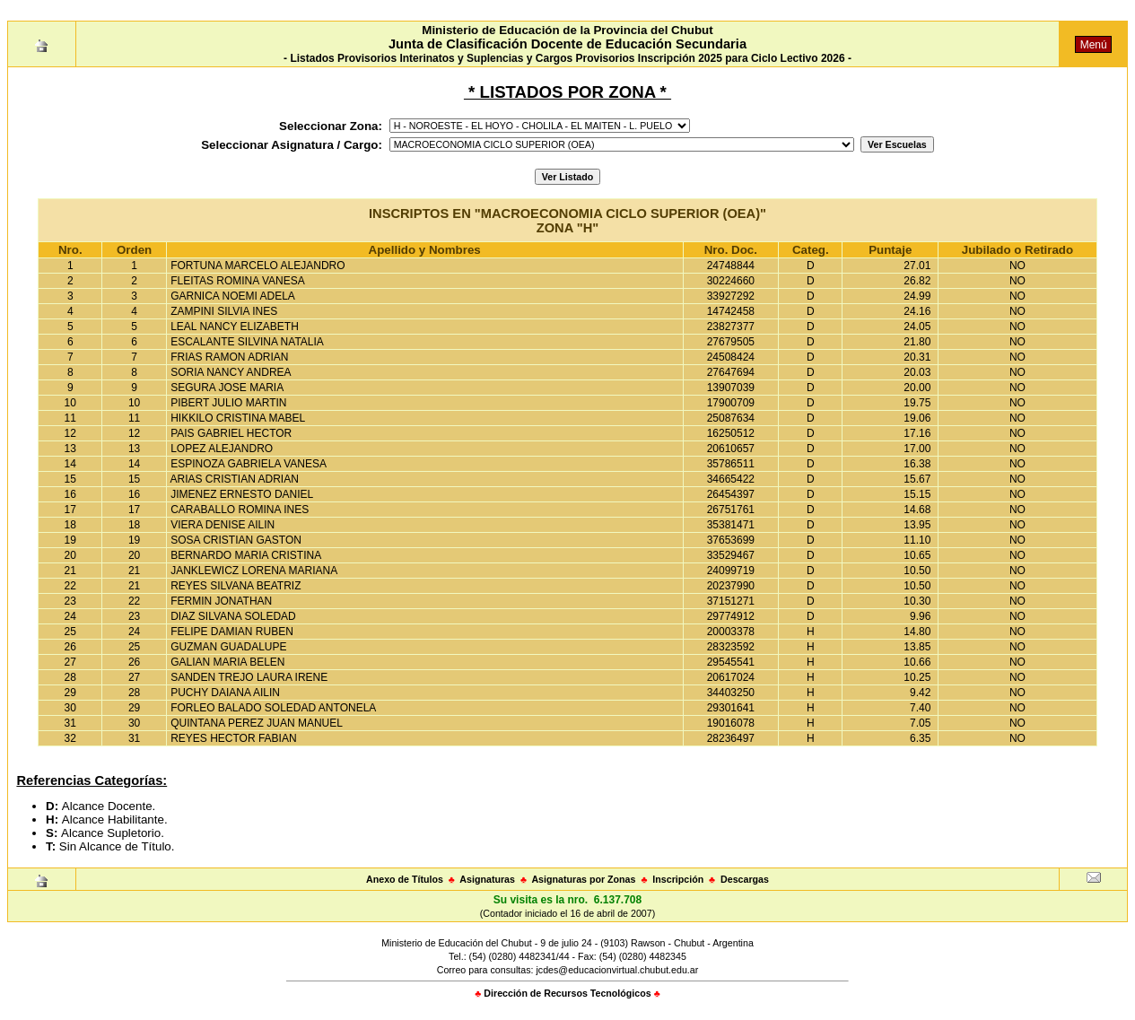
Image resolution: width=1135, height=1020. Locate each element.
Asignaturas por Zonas (583, 879)
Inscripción (677, 879)
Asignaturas (487, 879)
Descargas (744, 879)
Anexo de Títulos (404, 879)
